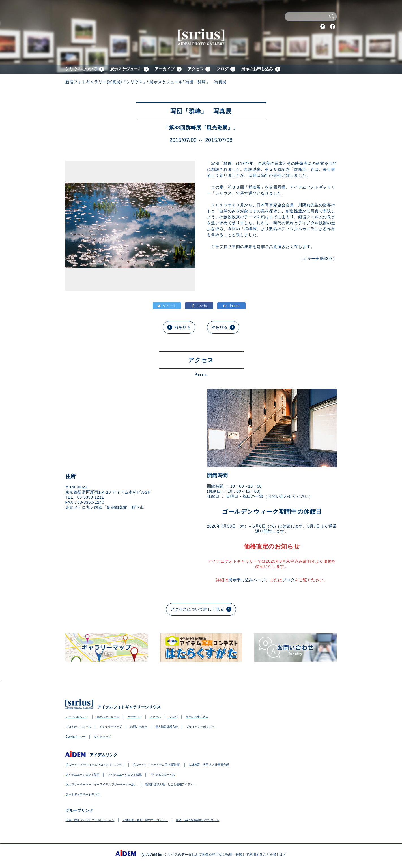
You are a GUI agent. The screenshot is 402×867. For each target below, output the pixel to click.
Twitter (323, 26)
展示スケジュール (126, 69)
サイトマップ (102, 736)
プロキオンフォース (78, 726)
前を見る (182, 327)
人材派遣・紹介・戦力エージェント (145, 820)
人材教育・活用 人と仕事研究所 (208, 764)
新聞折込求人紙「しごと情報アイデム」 (170, 784)
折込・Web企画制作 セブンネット (197, 820)
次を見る (219, 327)
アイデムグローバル (162, 774)
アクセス (195, 69)
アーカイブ (165, 69)
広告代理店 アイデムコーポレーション (90, 820)
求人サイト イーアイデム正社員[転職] (156, 764)
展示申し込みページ (247, 580)
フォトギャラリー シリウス (83, 794)
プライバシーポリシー (200, 726)
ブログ (222, 69)
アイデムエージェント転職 (125, 774)
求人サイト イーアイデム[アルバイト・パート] (95, 764)
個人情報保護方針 (166, 726)
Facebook (332, 26)
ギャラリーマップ (110, 726)
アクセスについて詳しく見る (197, 609)
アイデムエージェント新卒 (83, 774)
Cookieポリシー (76, 736)
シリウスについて (81, 69)
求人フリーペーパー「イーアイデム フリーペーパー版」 (101, 784)
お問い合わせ (138, 726)
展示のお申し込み (257, 69)
